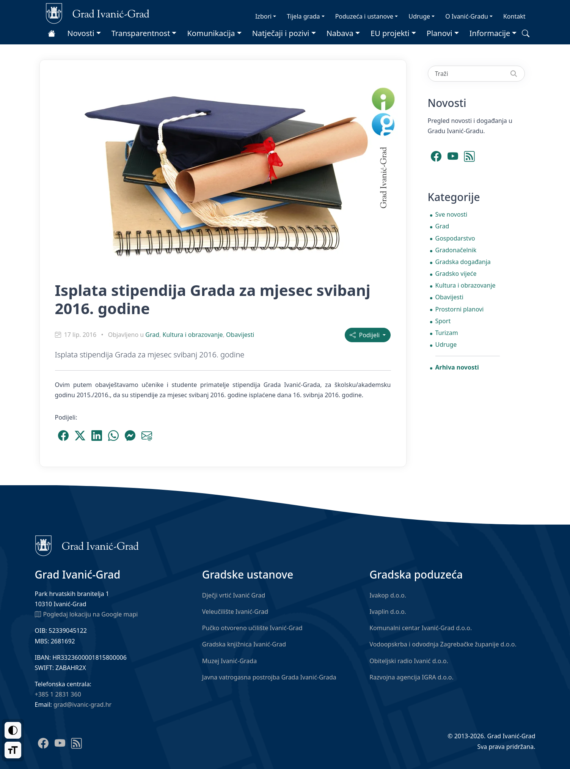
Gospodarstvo (455, 238)
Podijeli (365, 335)
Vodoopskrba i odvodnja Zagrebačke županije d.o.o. (443, 644)
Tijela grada (303, 16)
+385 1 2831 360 (58, 694)
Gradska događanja (463, 262)
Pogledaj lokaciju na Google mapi (86, 613)
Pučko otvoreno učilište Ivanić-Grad (252, 628)
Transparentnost (140, 33)
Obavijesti (240, 334)
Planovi (439, 33)
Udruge (419, 16)
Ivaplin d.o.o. (387, 611)
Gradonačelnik (456, 250)
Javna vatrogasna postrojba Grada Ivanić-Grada (269, 677)
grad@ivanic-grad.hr (82, 704)
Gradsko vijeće (456, 273)
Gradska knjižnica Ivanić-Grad (244, 644)
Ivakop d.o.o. (387, 595)
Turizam (446, 333)
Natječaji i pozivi (280, 33)
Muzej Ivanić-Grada (229, 661)
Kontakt (514, 16)
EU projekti (390, 33)
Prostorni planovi (459, 309)
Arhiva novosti (457, 367)
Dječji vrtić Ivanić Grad (233, 595)
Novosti (81, 33)
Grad (152, 334)
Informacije (490, 33)
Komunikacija (211, 33)
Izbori (263, 16)
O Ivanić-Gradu (466, 16)
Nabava (340, 33)
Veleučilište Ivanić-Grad (235, 611)
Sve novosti (451, 214)
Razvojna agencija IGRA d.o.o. (411, 677)
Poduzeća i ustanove (364, 16)
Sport (443, 321)
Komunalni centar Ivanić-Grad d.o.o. (420, 628)
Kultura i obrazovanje (193, 334)
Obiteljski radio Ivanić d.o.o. (408, 661)
